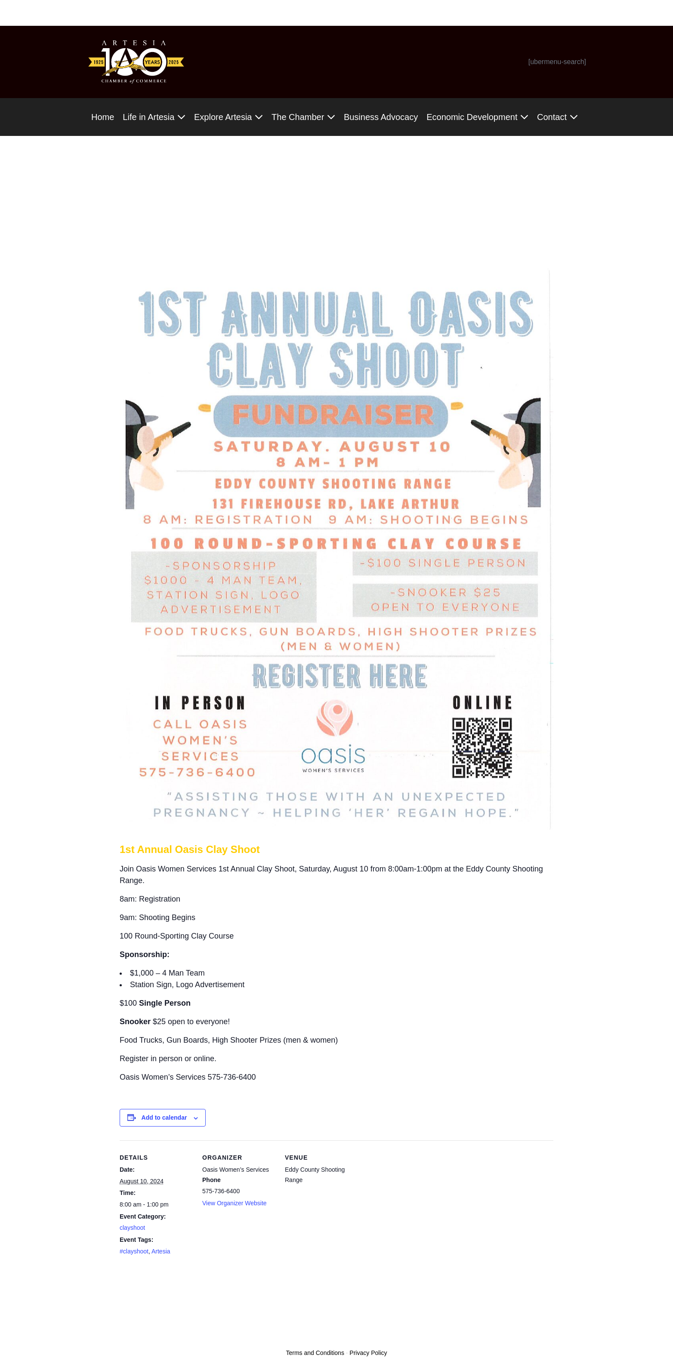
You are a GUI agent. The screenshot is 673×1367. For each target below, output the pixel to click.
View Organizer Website (234, 1203)
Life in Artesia (154, 117)
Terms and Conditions (315, 1352)
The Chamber (303, 117)
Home (102, 117)
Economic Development (477, 117)
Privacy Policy (368, 1352)
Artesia (160, 1251)
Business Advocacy (381, 117)
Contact (557, 117)
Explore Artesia (228, 117)
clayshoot (132, 1227)
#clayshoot (134, 1251)
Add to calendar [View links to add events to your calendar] (164, 1117)
